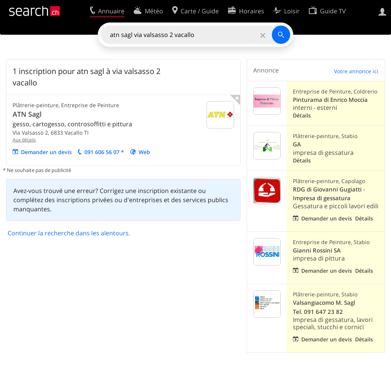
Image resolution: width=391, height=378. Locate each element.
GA (297, 144)
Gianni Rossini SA (317, 250)
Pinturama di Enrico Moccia (330, 100)
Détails (302, 115)
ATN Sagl (27, 114)
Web (144, 152)
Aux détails (24, 140)
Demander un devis (46, 152)
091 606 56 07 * (104, 152)
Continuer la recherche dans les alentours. (69, 233)
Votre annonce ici (356, 71)
